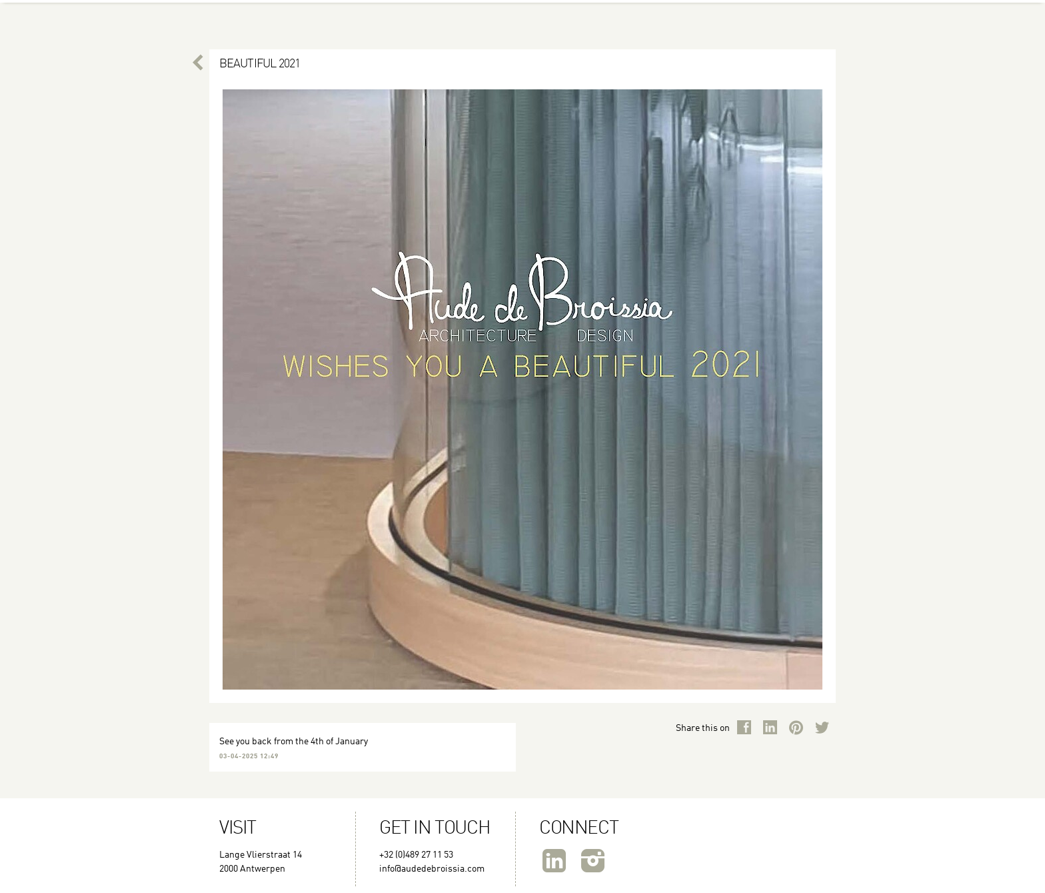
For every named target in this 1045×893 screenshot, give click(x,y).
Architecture (594, 13)
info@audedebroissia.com (432, 869)
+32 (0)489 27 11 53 (416, 855)
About (231, 13)
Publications (797, 13)
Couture (404, 13)
